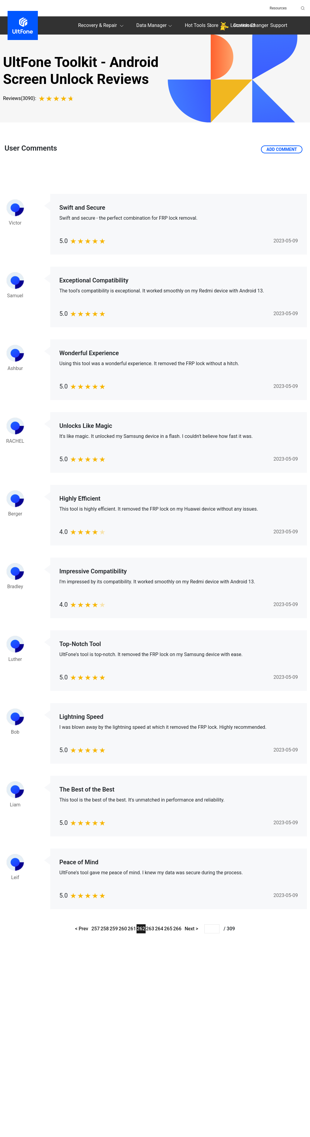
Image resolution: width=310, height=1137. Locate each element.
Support (278, 25)
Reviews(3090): (19, 98)
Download (244, 25)
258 (105, 929)
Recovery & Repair (101, 25)
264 (159, 929)
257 (95, 929)
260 (123, 929)
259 (114, 929)
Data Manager (155, 25)
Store (212, 25)
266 (177, 929)
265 (168, 929)
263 (150, 929)
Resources (278, 8)
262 (141, 929)
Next (190, 929)
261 (132, 929)
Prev (82, 929)
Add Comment (281, 149)
